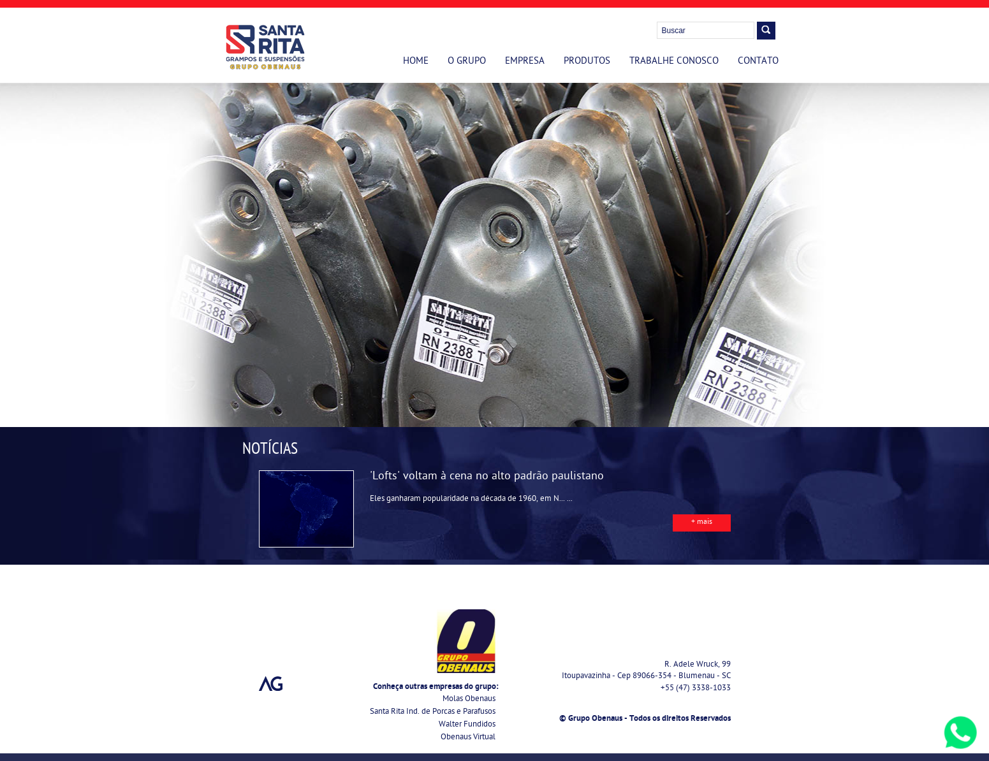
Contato (758, 62)
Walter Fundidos (467, 725)
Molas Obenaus (469, 699)
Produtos (587, 62)
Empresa (525, 62)
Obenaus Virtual (468, 738)
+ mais (701, 522)
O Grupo (467, 62)
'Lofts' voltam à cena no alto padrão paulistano (487, 477)
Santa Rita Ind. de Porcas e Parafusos (432, 712)
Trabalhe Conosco (674, 62)
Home (416, 62)
